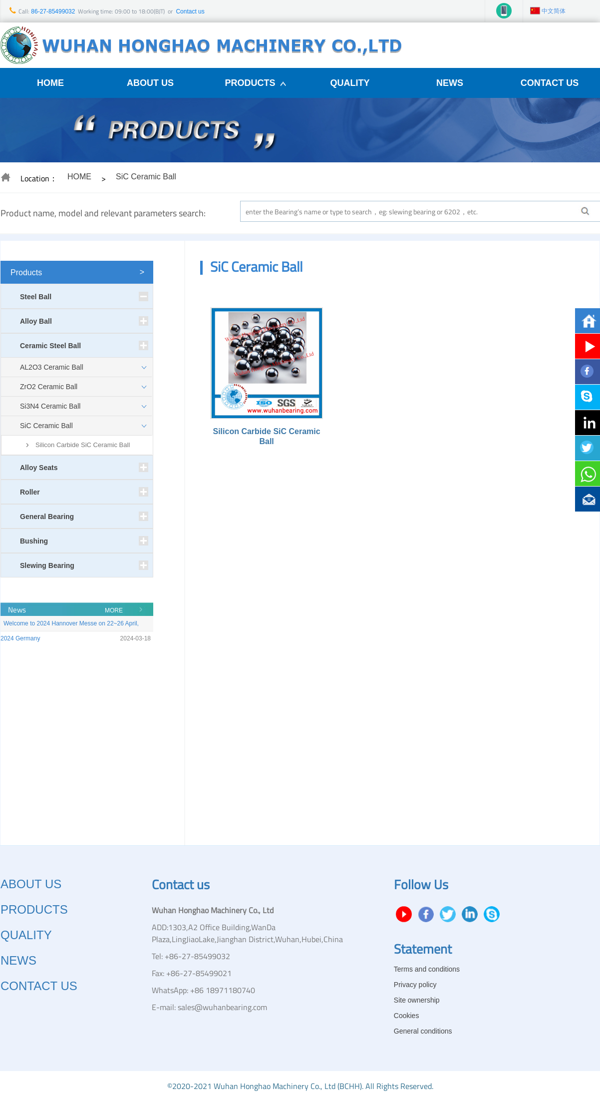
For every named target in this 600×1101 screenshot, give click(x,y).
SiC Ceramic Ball (46, 426)
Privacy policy (415, 985)
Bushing (34, 541)
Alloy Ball (36, 321)
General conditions (423, 1031)
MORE (114, 610)
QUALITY (350, 83)
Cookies (406, 1016)
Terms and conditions (427, 969)
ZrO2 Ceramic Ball (48, 387)
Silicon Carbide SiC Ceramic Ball (82, 445)
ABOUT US (150, 83)
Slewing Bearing (47, 565)
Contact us (190, 11)
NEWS (449, 83)
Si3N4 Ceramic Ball (50, 406)
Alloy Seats (38, 468)
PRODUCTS (250, 83)
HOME (50, 83)
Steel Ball (35, 297)
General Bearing (47, 517)
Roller (30, 492)
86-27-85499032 (52, 11)
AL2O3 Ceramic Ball (51, 367)
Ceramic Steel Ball (50, 346)
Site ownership (417, 1000)
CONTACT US (550, 83)
